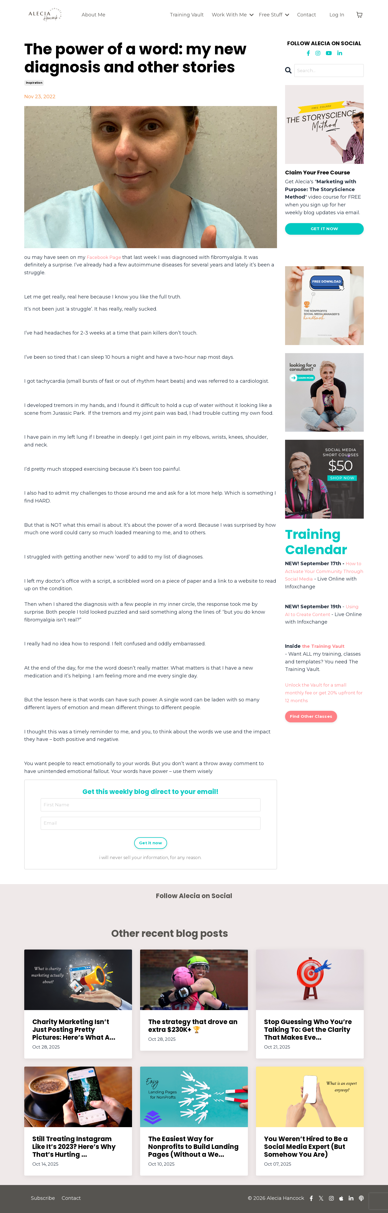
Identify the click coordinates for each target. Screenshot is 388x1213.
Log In (337, 14)
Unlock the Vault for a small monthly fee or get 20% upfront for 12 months (323, 693)
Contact (306, 14)
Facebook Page (106, 257)
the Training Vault (325, 647)
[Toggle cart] (359, 14)
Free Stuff (273, 14)
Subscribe (43, 1200)
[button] (324, 228)
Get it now (150, 844)
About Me (93, 14)
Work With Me (232, 14)
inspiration (34, 83)
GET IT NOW (325, 229)
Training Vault (186, 14)
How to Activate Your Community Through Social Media (324, 572)
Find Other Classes (312, 717)
